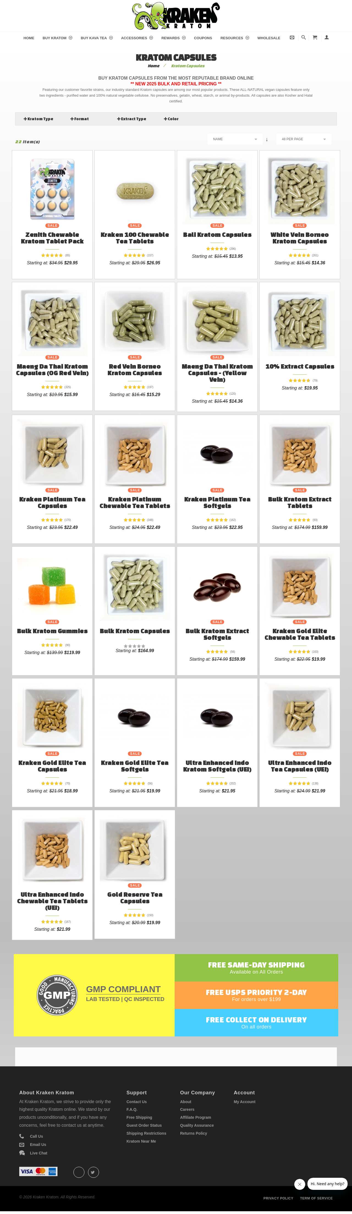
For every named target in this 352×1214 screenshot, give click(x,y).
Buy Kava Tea (97, 38)
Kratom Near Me (141, 1141)
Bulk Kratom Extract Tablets (300, 502)
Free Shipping (139, 1117)
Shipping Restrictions (146, 1133)
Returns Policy (193, 1133)
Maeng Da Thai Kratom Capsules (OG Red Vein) (52, 369)
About (185, 1102)
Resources (235, 38)
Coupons (203, 38)
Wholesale (268, 38)
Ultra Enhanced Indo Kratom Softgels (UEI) (217, 766)
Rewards (173, 38)
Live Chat (38, 1153)
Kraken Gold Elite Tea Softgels (135, 766)
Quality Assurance (197, 1125)
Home (29, 38)
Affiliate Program (195, 1117)
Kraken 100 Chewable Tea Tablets (135, 238)
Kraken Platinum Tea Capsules (52, 502)
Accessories (137, 38)
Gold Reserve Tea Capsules (134, 897)
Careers (187, 1109)
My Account (244, 1102)
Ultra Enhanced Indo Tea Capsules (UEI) (300, 766)
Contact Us (137, 1102)
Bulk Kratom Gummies (52, 630)
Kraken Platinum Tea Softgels (217, 502)
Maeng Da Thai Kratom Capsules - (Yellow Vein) (217, 373)
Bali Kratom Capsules (217, 234)
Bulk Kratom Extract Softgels (217, 634)
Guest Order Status (144, 1125)
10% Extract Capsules (299, 366)
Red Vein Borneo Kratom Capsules (135, 369)
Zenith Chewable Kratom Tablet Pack (52, 238)
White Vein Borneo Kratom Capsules (300, 238)
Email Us (38, 1144)
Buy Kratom (57, 38)
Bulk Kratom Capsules (135, 630)
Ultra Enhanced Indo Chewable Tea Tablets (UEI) (52, 901)
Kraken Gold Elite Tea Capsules (52, 766)
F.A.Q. (132, 1109)
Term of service (316, 1198)
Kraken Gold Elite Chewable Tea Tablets (300, 634)
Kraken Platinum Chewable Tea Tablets (135, 502)
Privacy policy (278, 1198)
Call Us (36, 1136)
